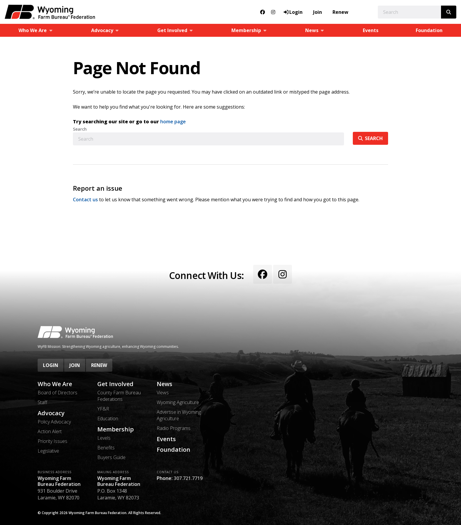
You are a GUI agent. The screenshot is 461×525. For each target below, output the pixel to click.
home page (173, 121)
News (164, 384)
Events (370, 30)
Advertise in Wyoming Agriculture (179, 415)
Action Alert (50, 431)
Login (50, 365)
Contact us (85, 199)
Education (107, 418)
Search (80, 129)
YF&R (103, 409)
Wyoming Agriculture (178, 402)
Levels (104, 438)
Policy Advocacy (54, 421)
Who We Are (55, 384)
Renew (340, 12)
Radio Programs (174, 428)
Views (163, 392)
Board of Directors (57, 392)
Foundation (173, 450)
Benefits (106, 447)
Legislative (48, 451)
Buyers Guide (111, 457)
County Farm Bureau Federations (119, 395)
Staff (42, 402)
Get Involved (115, 384)
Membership (115, 429)
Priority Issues (52, 441)
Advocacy (51, 413)
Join (317, 12)
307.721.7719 (188, 478)
